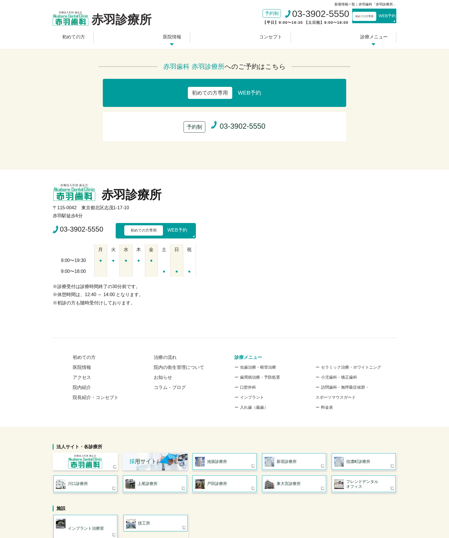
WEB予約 (363, 17)
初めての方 (95, 35)
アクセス (82, 330)
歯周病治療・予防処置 (260, 330)
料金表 (327, 360)
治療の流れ (165, 310)
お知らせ (163, 330)
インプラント (252, 350)
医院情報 (179, 35)
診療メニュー (351, 35)
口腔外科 (248, 340)
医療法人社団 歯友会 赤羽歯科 (85, 416)
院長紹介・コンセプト (96, 350)
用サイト (143, 416)
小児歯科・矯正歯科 (339, 330)
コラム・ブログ (170, 340)
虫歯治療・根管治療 (258, 320)
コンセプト (262, 35)
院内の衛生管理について (179, 320)
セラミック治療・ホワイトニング (351, 320)
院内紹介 (82, 340)
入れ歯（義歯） (254, 360)
